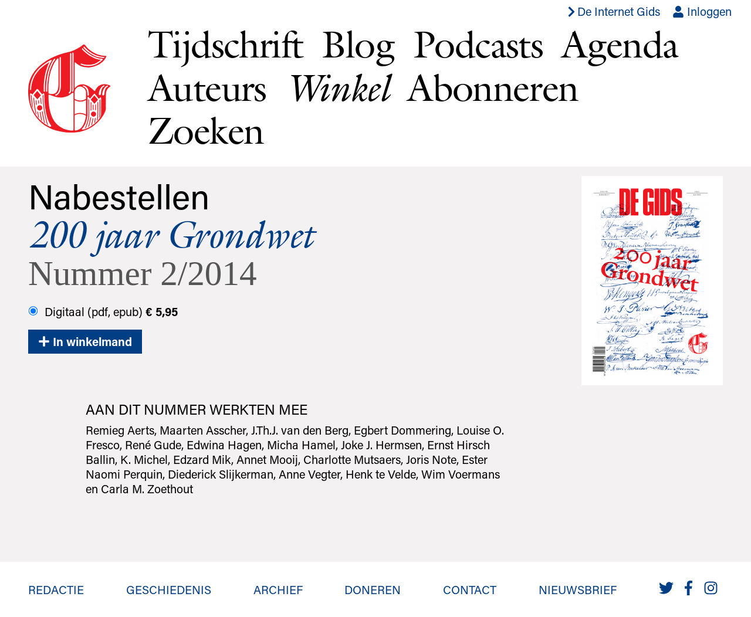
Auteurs (207, 87)
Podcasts (478, 44)
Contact (469, 589)
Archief (278, 589)
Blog (358, 44)
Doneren (372, 589)
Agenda (619, 44)
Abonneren (493, 87)
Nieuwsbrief (578, 589)
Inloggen (702, 11)
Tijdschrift (225, 44)
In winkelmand (85, 341)
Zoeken (205, 130)
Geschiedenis (168, 589)
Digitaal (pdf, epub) (103, 311)
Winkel (336, 87)
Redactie (56, 589)
